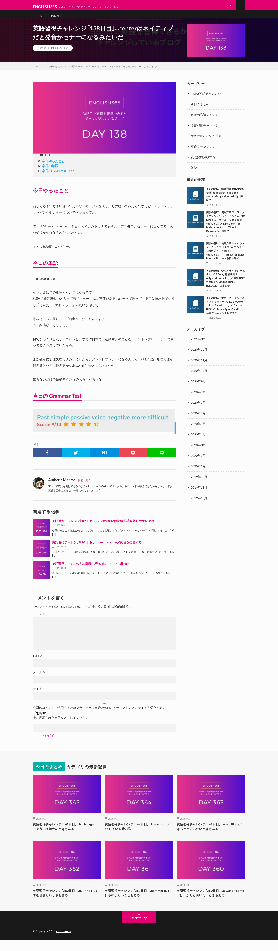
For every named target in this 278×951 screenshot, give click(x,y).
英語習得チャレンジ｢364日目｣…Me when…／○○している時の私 (133, 834)
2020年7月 (198, 409)
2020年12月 (199, 356)
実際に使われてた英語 (206, 143)
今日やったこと (53, 168)
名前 (38, 662)
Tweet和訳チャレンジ (206, 100)
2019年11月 (199, 494)
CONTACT (40, 19)
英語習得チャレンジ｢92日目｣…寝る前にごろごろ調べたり (92, 570)
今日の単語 (50, 173)
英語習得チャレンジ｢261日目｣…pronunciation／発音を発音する (97, 549)
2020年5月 (198, 430)
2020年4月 (198, 441)
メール (39, 679)
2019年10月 (199, 505)
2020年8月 (198, 399)
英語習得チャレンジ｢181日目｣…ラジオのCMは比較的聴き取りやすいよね (103, 528)
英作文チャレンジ (203, 153)
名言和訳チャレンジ (205, 132)
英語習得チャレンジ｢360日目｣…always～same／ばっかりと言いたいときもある (210, 901)
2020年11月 (199, 367)
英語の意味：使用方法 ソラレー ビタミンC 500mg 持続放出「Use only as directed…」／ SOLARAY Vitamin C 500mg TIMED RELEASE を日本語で (225, 285)
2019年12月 (199, 483)
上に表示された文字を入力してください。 (62, 724)
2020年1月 (198, 473)
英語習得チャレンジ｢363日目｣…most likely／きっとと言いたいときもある (207, 834)
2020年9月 (198, 388)
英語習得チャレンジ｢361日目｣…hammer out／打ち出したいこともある (137, 901)
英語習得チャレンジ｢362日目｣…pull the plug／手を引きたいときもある (65, 901)
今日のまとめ (62, 55)
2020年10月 (199, 377)
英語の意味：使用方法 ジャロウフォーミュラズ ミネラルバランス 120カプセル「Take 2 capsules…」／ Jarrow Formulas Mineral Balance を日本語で (225, 258)
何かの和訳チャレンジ (206, 121)
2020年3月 (198, 452)
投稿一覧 (83, 487)
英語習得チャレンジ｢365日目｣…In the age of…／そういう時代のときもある (63, 834)
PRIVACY (60, 19)
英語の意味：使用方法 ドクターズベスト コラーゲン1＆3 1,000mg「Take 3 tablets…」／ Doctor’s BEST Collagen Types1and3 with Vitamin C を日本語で (225, 312)
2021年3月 (198, 346)
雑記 (194, 174)
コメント (39, 620)
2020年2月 (198, 462)
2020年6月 (198, 420)
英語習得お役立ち (203, 164)
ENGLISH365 (64, 940)
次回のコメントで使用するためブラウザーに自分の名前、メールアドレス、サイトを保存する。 (99, 714)
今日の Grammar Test (58, 178)
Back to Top (139, 927)
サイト (37, 695)
